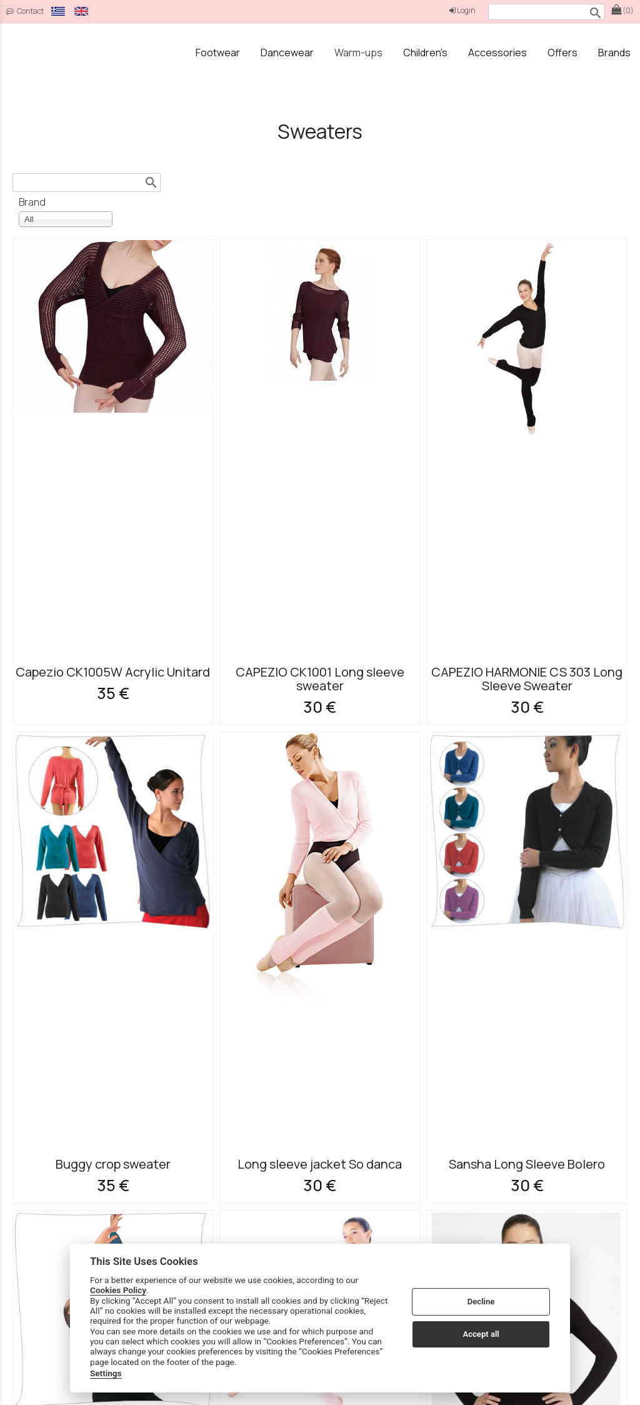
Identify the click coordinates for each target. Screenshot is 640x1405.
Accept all (480, 1334)
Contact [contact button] (25, 11)
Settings (106, 1373)
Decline (481, 1301)
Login (462, 10)
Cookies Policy (118, 1290)
